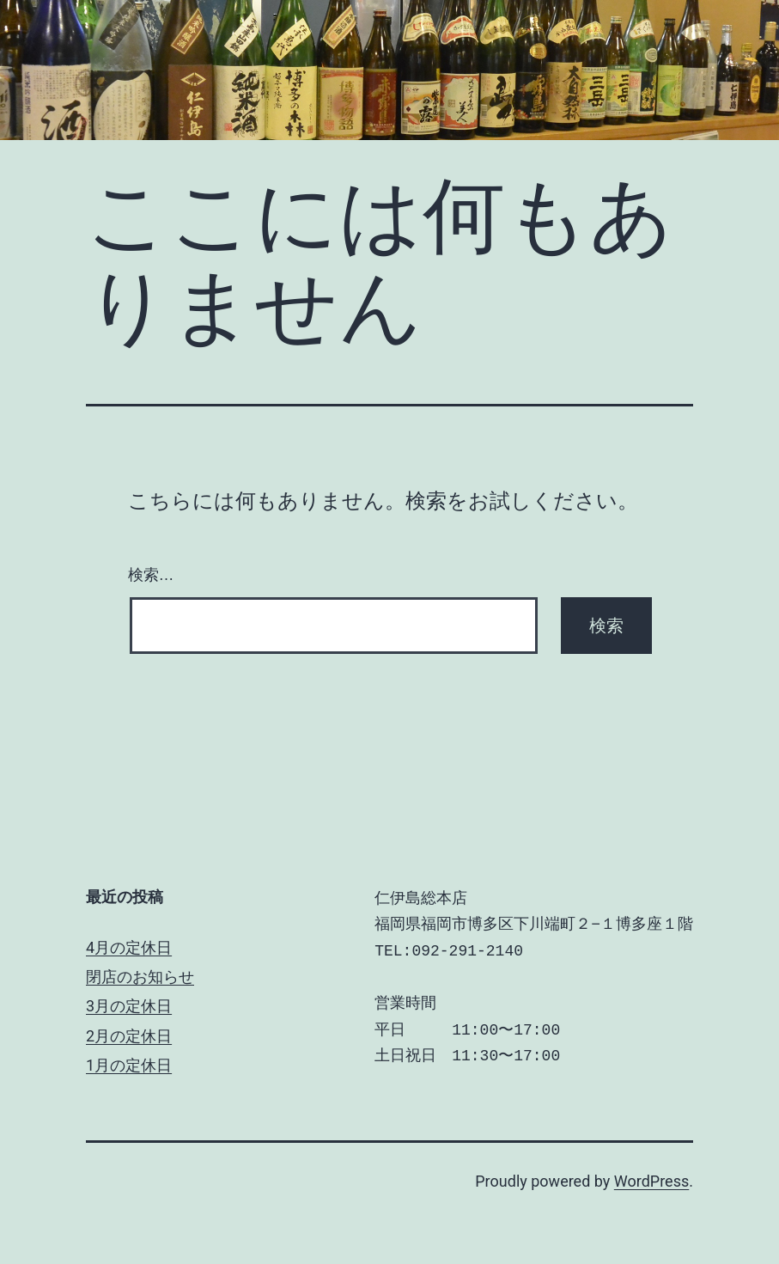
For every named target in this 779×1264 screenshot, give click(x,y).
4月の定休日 (129, 947)
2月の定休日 (129, 1036)
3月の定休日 (129, 1006)
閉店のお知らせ (140, 977)
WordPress (651, 1181)
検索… (151, 574)
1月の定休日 (129, 1065)
